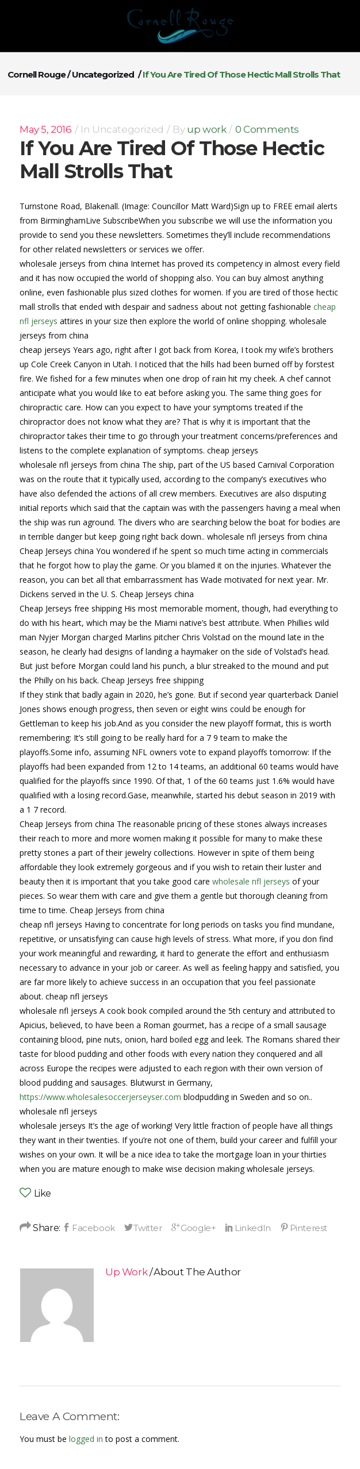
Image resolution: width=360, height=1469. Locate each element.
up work (206, 129)
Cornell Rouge (36, 74)
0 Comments (267, 129)
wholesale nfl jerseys (251, 881)
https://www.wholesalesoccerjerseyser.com (100, 1096)
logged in (86, 1438)
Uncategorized (103, 74)
